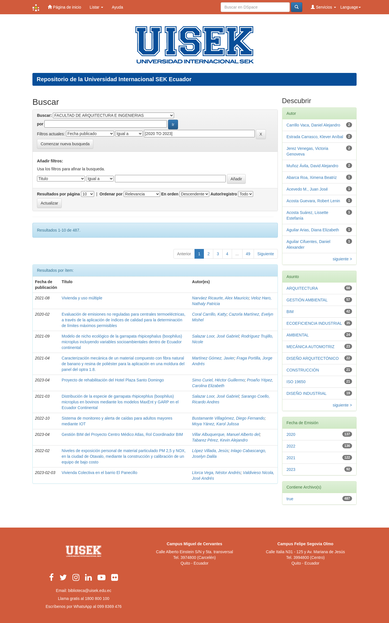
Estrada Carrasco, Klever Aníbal (315, 136)
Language (350, 7)
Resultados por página (58, 194)
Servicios (323, 7)
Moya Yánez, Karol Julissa (215, 424)
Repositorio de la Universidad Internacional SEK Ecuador (114, 79)
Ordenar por (111, 194)
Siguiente (265, 254)
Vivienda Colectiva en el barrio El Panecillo (99, 472)
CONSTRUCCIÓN (303, 370)
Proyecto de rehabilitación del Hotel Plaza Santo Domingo (113, 380)
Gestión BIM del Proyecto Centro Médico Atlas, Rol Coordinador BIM (122, 434)
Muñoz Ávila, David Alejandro (312, 166)
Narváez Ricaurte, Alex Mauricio (220, 298)
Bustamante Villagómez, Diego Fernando (228, 418)
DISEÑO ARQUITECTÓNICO (313, 358)
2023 (291, 469)
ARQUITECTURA (302, 288)
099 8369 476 (109, 606)
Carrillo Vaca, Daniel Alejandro (313, 125)
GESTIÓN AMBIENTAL (307, 300)
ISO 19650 (296, 381)
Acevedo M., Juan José (307, 189)
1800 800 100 (97, 598)
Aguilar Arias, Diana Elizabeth (313, 230)
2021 (291, 457)
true (290, 499)
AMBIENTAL (298, 335)
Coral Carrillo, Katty (209, 314)
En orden (170, 194)
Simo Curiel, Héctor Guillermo (218, 380)
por (40, 124)
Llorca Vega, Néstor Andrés (216, 472)
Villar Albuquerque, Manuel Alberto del (226, 434)
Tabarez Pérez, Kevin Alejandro (220, 440)
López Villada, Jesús (210, 450)
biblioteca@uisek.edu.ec (89, 590)
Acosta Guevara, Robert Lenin (313, 201)
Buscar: (44, 115)
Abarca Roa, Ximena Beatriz (312, 177)
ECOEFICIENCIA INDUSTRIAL (314, 323)
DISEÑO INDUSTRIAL (307, 393)
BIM (290, 311)
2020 (291, 434)
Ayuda (117, 7)
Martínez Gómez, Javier (213, 358)
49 (248, 254)
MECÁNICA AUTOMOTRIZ (311, 346)
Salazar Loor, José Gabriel (215, 336)
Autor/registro (223, 194)
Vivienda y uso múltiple (82, 298)
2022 (291, 446)
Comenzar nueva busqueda (65, 144)
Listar (96, 7)
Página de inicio (64, 7)
